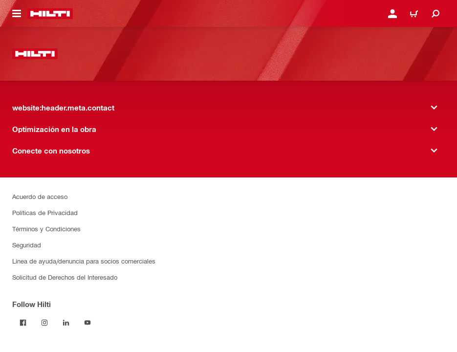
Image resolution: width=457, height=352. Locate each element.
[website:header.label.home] (50, 13)
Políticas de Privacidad (45, 212)
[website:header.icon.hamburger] (16, 13)
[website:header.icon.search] (435, 13)
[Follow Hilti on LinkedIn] (66, 322)
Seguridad (26, 244)
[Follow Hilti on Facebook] (23, 322)
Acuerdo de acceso (39, 196)
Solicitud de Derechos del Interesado (64, 277)
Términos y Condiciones (46, 228)
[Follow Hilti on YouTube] (87, 322)
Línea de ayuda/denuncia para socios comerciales (83, 260)
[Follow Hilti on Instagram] (44, 322)
